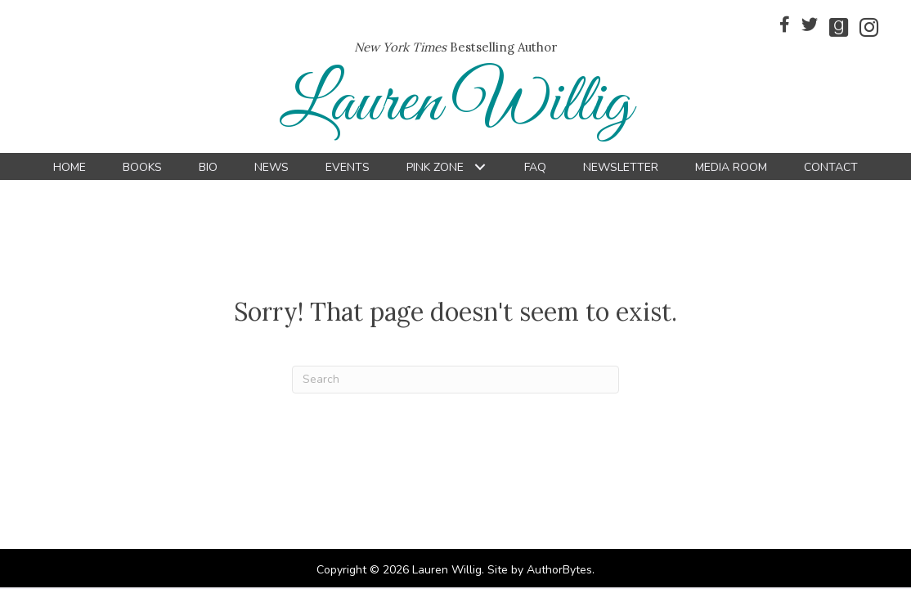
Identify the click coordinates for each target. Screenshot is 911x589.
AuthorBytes (559, 570)
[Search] (455, 379)
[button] (479, 167)
